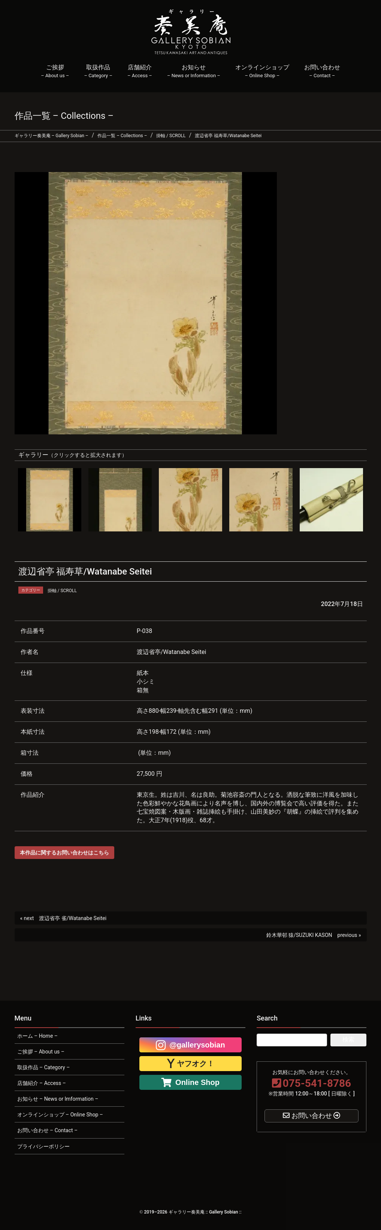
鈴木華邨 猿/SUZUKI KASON (299, 935)
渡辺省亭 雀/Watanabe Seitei (72, 918)
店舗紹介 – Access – (41, 1083)
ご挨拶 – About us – (41, 1052)
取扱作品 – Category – (43, 1067)
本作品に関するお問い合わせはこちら (64, 853)
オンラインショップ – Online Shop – (60, 1115)
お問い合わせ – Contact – (47, 1130)
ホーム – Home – (37, 1036)
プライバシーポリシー (43, 1146)
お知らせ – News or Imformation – (58, 1099)
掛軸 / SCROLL (62, 590)
